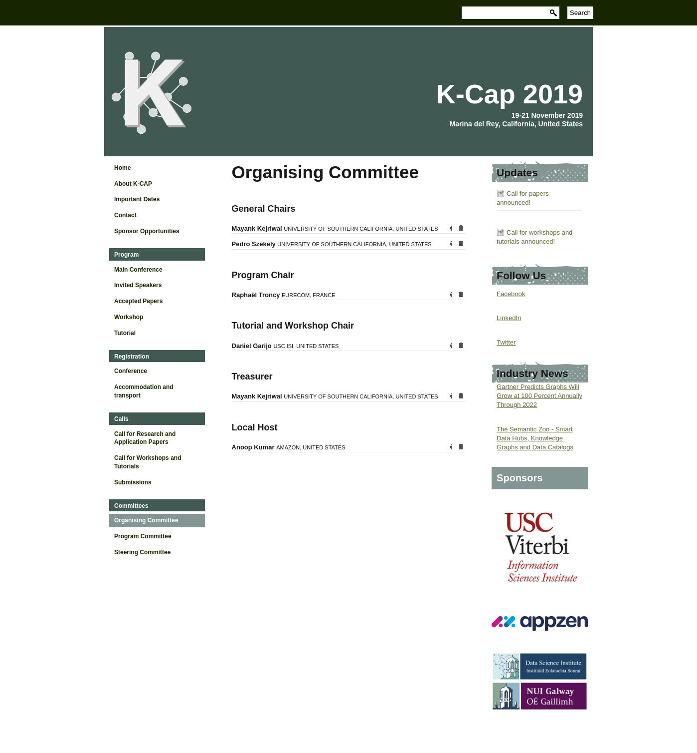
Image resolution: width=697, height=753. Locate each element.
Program (126, 254)
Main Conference (138, 269)
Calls (121, 418)
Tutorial (125, 333)
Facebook (511, 294)
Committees (131, 505)
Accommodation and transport (144, 391)
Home (122, 167)
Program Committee (143, 536)
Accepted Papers (138, 301)
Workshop (128, 317)
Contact (125, 215)
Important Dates (137, 199)
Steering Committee (142, 552)
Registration (131, 356)
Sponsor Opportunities (146, 231)
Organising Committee (146, 520)
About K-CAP (133, 183)
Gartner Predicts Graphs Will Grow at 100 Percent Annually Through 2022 (539, 395)
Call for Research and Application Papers (144, 438)
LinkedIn (509, 318)
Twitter (506, 342)
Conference (130, 371)
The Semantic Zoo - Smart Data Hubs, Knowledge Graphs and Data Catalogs (535, 438)
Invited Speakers (138, 285)
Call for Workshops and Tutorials (147, 462)
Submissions (133, 482)
